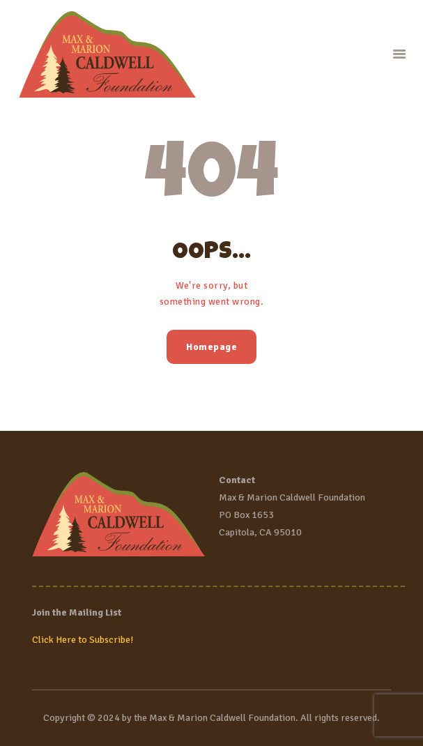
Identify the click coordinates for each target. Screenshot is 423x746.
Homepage (211, 347)
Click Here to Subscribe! (82, 640)
